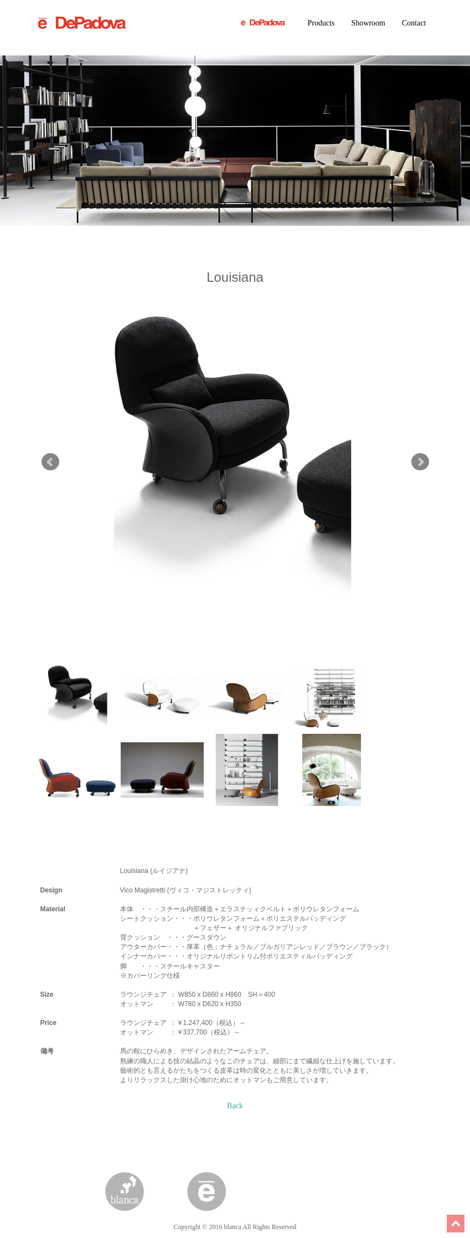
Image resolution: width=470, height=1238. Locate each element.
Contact (414, 23)
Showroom (368, 23)
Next (420, 462)
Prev (50, 462)
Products (321, 23)
